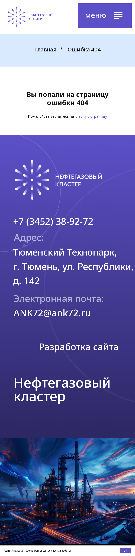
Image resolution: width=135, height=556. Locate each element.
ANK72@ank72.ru (52, 312)
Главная (45, 49)
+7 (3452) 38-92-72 (53, 221)
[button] (105, 15)
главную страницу (91, 116)
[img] (30, 17)
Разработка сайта (79, 346)
